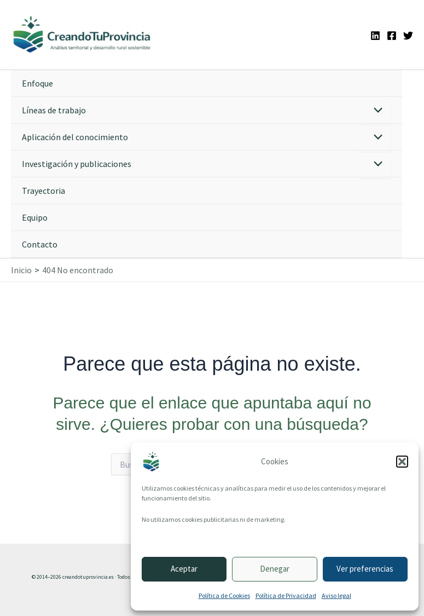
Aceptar (184, 568)
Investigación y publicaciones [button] (76, 163)
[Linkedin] (375, 36)
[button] (402, 461)
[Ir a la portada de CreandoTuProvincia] (82, 35)
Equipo (35, 217)
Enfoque (37, 83)
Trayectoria (43, 190)
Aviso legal (336, 595)
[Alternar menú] (375, 111)
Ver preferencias (364, 568)
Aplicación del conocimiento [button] (75, 136)
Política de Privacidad (285, 595)
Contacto (39, 244)
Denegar (274, 568)
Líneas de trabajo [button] (54, 110)
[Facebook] (392, 36)
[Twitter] (408, 36)
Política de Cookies (224, 595)
